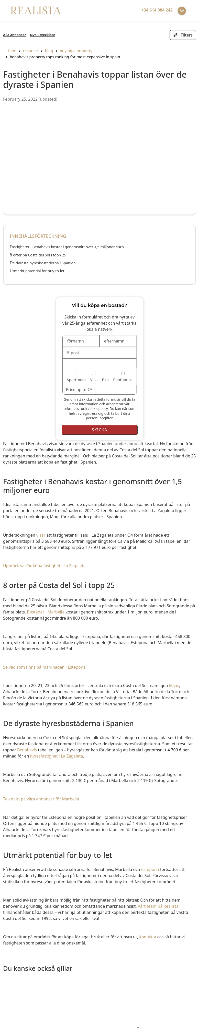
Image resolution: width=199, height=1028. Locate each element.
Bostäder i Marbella (45, 612)
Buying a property (76, 50)
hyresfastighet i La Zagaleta (56, 756)
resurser (30, 50)
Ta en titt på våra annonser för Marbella (41, 799)
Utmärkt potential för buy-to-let (37, 271)
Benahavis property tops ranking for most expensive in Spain (65, 56)
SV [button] (182, 10)
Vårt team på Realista (158, 906)
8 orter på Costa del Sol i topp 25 (38, 255)
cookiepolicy (98, 408)
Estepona (150, 869)
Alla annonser (14, 34)
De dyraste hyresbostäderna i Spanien (43, 263)
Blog (49, 50)
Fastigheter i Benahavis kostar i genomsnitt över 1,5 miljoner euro (67, 247)
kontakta (147, 937)
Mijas (174, 685)
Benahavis (27, 750)
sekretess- (71, 408)
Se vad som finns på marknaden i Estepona (44, 667)
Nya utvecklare (42, 34)
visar (41, 535)
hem (9, 50)
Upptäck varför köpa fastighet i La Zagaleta (44, 566)
